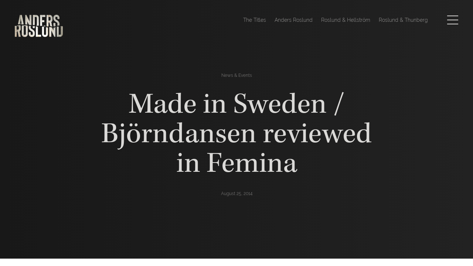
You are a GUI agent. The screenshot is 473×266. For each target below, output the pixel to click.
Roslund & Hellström (345, 20)
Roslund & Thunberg (403, 20)
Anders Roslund (294, 20)
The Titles (254, 20)
